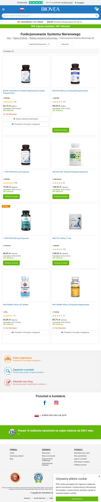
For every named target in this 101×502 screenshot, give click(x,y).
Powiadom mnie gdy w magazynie (26, 124)
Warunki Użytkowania (39, 498)
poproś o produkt (80, 459)
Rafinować (65, 44)
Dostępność (27, 498)
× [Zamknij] (99, 476)
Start (9, 38)
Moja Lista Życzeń (48, 456)
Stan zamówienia (80, 456)
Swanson (8, 245)
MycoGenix (57, 179)
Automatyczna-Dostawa (47, 464)
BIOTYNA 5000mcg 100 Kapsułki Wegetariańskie (70, 91)
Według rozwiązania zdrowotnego (43, 38)
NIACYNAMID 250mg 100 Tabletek (15, 305)
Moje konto (46, 453)
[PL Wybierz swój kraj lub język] (23, 9)
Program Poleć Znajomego (47, 459)
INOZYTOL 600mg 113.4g (61, 238)
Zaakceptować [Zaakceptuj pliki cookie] (77, 499)
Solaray (56, 312)
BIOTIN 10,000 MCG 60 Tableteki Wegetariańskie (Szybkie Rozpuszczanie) (24, 92)
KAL (6, 312)
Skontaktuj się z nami (82, 453)
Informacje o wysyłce (82, 462)
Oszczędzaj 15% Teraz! (30, 22)
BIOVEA (7, 98)
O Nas (12, 453)
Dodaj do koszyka (60, 130)
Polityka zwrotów (80, 465)
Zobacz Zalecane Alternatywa (26, 119)
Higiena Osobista (20, 38)
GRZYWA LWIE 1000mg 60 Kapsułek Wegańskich (70, 172)
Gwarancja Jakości (17, 456)
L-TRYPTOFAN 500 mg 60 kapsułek (16, 238)
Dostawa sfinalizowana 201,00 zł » (64, 22)
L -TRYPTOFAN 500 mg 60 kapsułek (16, 172)
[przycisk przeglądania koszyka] (97, 9)
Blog (11, 459)
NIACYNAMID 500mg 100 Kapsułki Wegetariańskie (70, 305)
